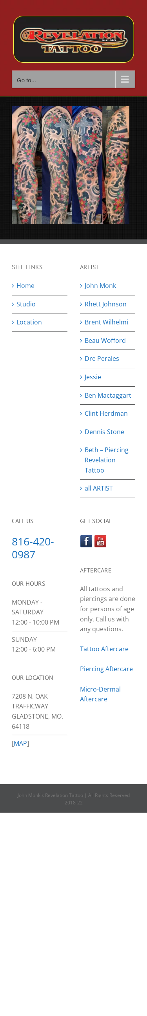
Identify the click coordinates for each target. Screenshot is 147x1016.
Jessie (93, 377)
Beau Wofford (105, 340)
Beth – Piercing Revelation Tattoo (107, 460)
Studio (26, 304)
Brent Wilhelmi (106, 322)
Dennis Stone (104, 431)
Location (29, 322)
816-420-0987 (33, 547)
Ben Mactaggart (108, 395)
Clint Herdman (106, 413)
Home (25, 285)
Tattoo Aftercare (104, 649)
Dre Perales (102, 358)
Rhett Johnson (106, 304)
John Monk (100, 285)
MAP (20, 743)
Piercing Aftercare (107, 669)
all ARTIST (99, 488)
